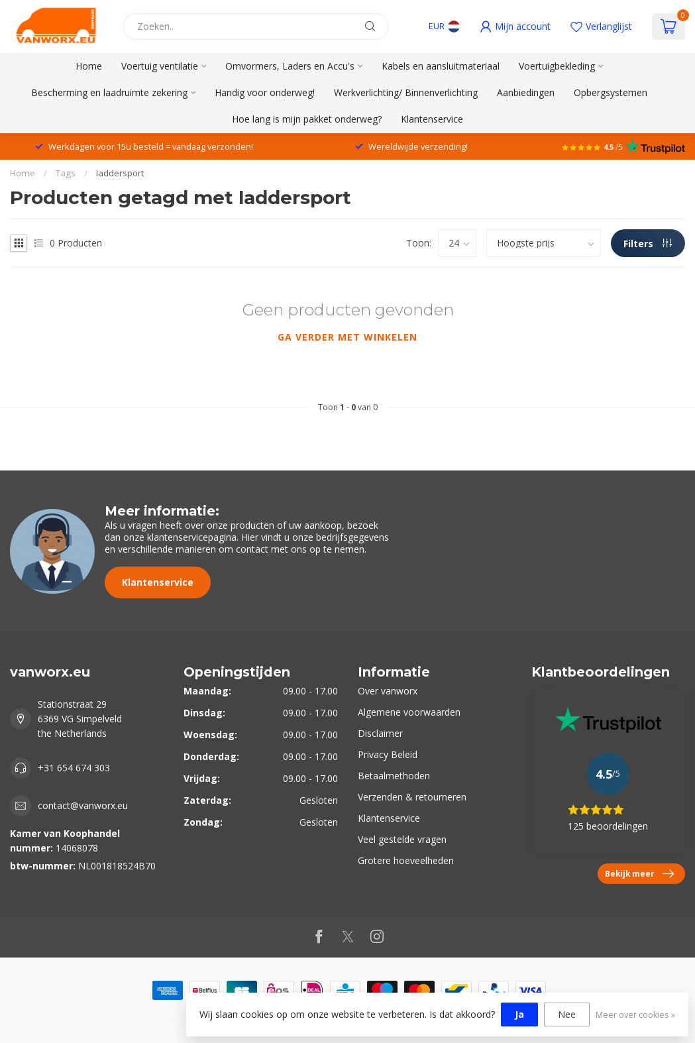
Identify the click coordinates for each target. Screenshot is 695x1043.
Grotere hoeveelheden (406, 860)
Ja (519, 1014)
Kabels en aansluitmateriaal (441, 66)
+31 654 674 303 (74, 767)
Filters (647, 243)
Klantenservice (432, 119)
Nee (567, 1014)
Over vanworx (387, 691)
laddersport (120, 173)
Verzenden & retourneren (412, 797)
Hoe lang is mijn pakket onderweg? (307, 119)
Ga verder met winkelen (347, 337)
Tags (66, 173)
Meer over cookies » (635, 1014)
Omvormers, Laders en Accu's (289, 66)
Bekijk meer (639, 874)
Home (89, 66)
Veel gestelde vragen (402, 839)
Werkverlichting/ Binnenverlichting (406, 92)
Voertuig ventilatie (159, 66)
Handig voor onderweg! (265, 92)
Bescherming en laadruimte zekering (109, 92)
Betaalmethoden (394, 775)
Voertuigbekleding (557, 66)
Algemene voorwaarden (409, 712)
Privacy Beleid (387, 754)
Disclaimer (380, 733)
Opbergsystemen (610, 92)
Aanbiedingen (526, 92)
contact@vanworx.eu (83, 805)
